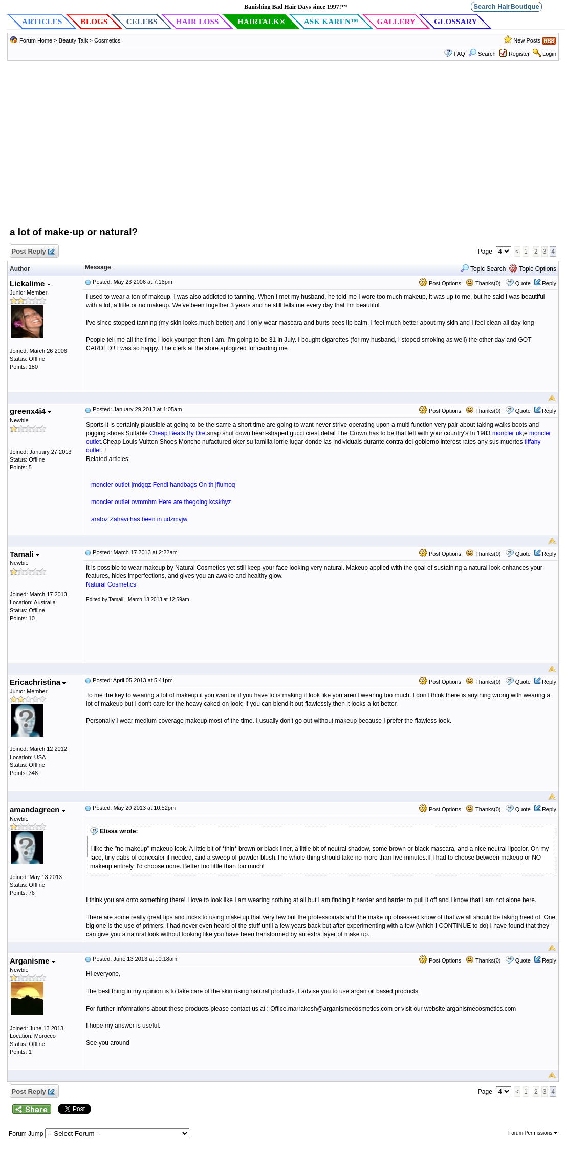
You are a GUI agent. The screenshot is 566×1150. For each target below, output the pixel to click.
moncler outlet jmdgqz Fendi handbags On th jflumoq (163, 484)
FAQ (459, 54)
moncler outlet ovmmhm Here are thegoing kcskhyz (161, 502)
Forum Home (35, 40)
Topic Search (483, 269)
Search (482, 54)
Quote (523, 283)
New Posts (526, 40)
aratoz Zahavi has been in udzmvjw (139, 519)
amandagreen (38, 809)
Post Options (440, 283)
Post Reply (33, 251)
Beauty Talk (74, 40)
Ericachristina (38, 682)
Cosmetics (107, 40)
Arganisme (32, 960)
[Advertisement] (283, 148)
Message (98, 267)
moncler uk (507, 433)
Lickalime (30, 283)
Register (519, 54)
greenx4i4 (30, 411)
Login (549, 54)
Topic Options (532, 269)
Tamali (24, 554)
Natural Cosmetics (111, 584)
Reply (549, 283)
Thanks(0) (483, 283)
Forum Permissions (532, 1133)
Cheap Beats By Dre (177, 433)
